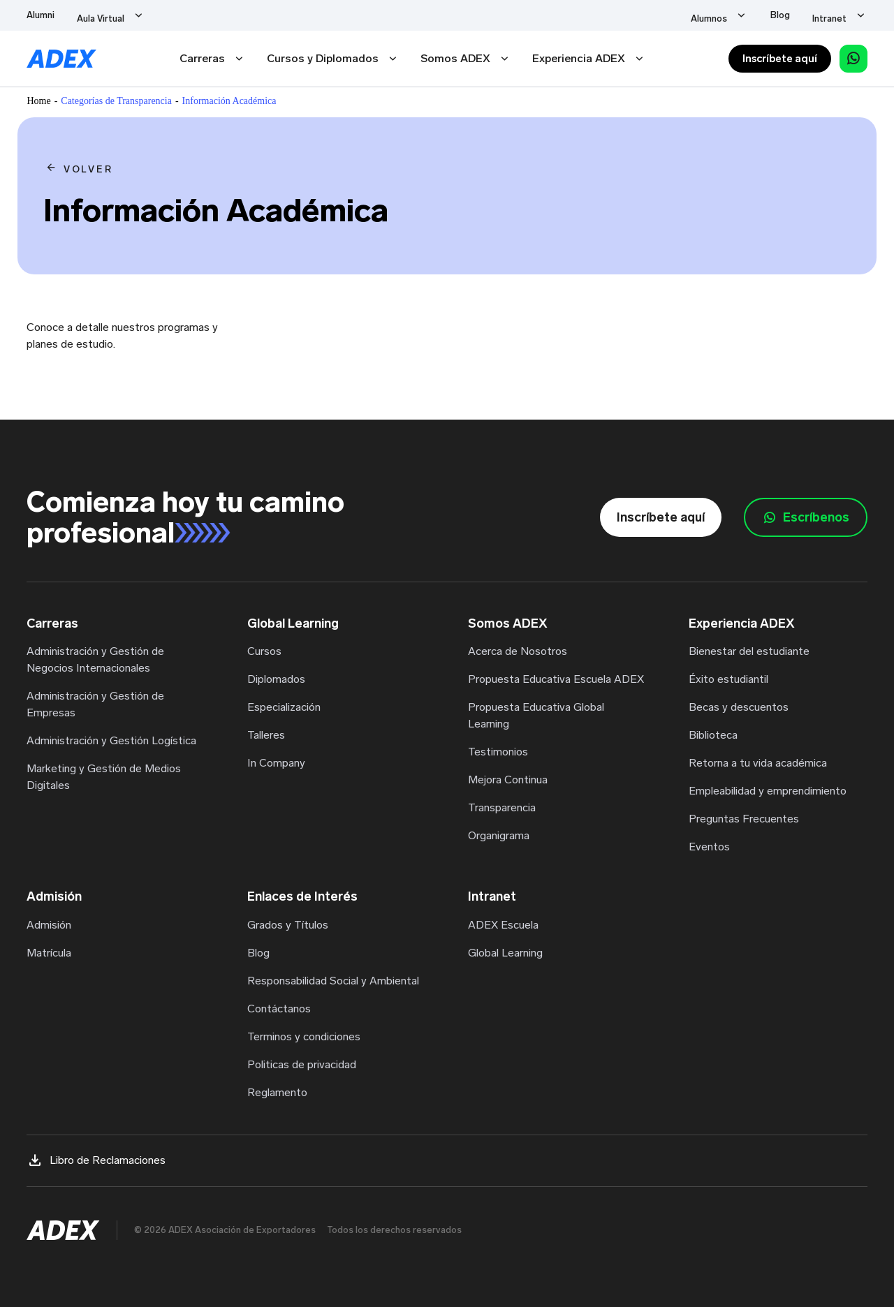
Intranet (850, 15)
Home (38, 101)
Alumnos (751, 15)
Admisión (49, 924)
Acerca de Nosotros (517, 651)
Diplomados (276, 679)
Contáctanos (279, 1008)
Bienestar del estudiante (749, 651)
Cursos (264, 651)
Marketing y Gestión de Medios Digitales (104, 777)
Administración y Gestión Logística (111, 740)
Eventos (709, 846)
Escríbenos (805, 518)
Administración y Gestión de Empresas (95, 704)
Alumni (40, 15)
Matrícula (49, 952)
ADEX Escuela (503, 924)
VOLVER (88, 169)
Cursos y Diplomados (323, 58)
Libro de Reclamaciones (96, 1160)
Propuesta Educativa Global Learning (536, 715)
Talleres (266, 734)
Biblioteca (713, 734)
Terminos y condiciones (303, 1036)
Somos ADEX (455, 58)
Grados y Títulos (287, 924)
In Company (276, 762)
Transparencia (502, 807)
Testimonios (498, 751)
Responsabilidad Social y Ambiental (333, 980)
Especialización (284, 707)
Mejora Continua (508, 779)
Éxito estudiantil (728, 679)
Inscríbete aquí (779, 58)
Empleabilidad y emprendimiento (768, 790)
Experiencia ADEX (578, 58)
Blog (801, 15)
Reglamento (277, 1092)
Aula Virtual (100, 15)
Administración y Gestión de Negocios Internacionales (95, 659)
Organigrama (498, 835)
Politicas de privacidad (301, 1064)
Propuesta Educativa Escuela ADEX (556, 679)
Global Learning (505, 952)
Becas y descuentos (739, 707)
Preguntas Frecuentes (744, 818)
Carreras (202, 58)
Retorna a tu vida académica (758, 762)
